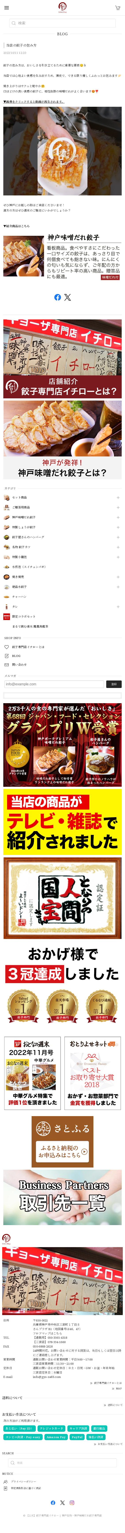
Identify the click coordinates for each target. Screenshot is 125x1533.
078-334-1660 (57, 1342)
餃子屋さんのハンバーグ (28, 537)
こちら (57, 1333)
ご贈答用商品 (21, 507)
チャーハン (19, 597)
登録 (114, 684)
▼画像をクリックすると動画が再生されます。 (33, 102)
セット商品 (19, 497)
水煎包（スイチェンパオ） (29, 567)
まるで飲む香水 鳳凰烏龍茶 (30, 626)
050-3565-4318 (57, 1338)
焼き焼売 (18, 577)
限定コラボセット (24, 616)
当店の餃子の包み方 (21, 45)
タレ (15, 607)
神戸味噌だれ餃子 (24, 517)
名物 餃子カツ (21, 547)
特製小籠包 (19, 557)
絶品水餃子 (19, 587)
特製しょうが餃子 (24, 527)
